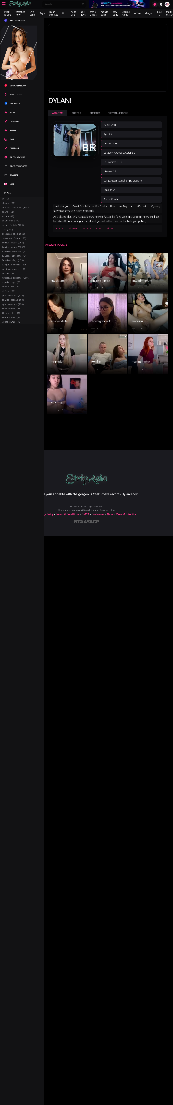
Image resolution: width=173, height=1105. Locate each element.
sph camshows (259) (13, 316)
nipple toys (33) (11, 292)
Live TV (159, 13)
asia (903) (8, 218)
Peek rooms (7, 13)
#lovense (73, 228)
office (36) (8, 302)
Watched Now (20, 13)
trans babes (93, 13)
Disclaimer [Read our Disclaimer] (98, 514)
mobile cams (104, 13)
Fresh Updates (53, 13)
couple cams (126, 13)
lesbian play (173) (13, 267)
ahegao (149, 13)
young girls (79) (11, 336)
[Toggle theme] (161, 4)
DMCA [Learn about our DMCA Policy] (85, 514)
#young (59, 228)
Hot (64, 13)
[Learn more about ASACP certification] (91, 522)
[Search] (62, 4)
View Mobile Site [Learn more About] (126, 514)
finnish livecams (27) (15, 258)
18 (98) (6, 199)
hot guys (83, 13)
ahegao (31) (8, 204)
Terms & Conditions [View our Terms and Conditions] (67, 514)
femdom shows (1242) (13, 253)
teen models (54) (11, 321)
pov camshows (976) (13, 307)
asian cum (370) (11, 223)
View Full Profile (118, 113)
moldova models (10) (13, 277)
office (137, 13)
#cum (99, 228)
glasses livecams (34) (15, 263)
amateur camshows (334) (15, 209)
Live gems (32, 13)
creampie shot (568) (13, 238)
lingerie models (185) (15, 272)
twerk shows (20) (11, 331)
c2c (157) (7, 233)
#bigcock (111, 228)
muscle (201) (9, 282)
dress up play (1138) (14, 243)
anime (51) (8, 213)
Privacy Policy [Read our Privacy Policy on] (45, 514)
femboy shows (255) (13, 248)
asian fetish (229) (13, 228)
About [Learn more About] (110, 514)
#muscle (87, 228)
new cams (115, 13)
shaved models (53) (13, 312)
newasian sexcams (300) (15, 287)
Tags (42, 13)
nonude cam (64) (11, 297)
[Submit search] (83, 4)
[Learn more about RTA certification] (79, 522)
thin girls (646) (11, 326)
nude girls (73, 13)
